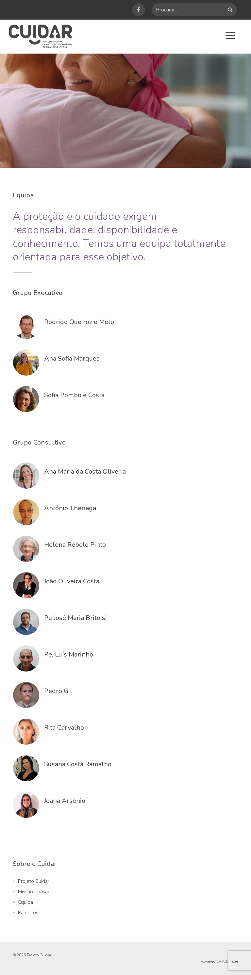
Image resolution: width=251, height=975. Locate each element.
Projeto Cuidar (33, 881)
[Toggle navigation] (230, 35)
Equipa (25, 902)
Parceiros (28, 912)
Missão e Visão (34, 891)
